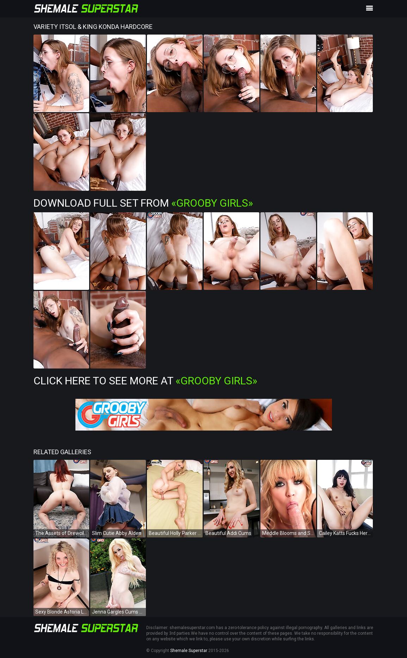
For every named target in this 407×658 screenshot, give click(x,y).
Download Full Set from (143, 203)
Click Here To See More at (145, 380)
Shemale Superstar (188, 650)
